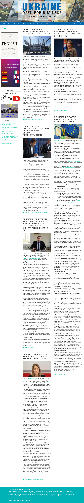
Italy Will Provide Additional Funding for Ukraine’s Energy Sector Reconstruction (36, 130)
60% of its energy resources (68, 167)
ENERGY (29, 119)
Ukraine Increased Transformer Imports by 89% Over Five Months (36, 31)
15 (36, 485)
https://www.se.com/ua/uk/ (60, 372)
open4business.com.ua (14, 500)
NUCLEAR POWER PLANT (33, 479)
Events (23, 23)
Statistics (16, 23)
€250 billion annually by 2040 (73, 161)
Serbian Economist (64, 58)
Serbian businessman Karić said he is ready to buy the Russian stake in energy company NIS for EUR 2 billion (35, 224)
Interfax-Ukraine (25, 500)
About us (39, 23)
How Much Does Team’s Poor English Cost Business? (8, 124)
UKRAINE (46, 212)
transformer (39, 119)
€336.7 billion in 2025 (59, 169)
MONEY (32, 212)
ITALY (29, 212)
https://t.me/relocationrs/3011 (61, 106)
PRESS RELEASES (31, 23)
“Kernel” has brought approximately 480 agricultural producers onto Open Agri (10, 138)
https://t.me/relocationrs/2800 (30, 475)
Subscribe (73, 23)
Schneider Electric (58, 140)
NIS (62, 110)
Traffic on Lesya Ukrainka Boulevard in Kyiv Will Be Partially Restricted (10, 128)
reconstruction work (39, 212)
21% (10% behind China (64, 252)
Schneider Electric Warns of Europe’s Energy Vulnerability (66, 119)
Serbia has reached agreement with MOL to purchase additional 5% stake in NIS (67, 32)
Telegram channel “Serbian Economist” (31, 258)
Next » (40, 485)
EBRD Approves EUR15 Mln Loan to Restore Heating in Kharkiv (9, 132)
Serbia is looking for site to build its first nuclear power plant (35, 356)
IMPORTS (33, 119)
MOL (60, 110)
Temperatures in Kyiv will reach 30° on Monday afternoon (9, 142)
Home (3, 23)
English (80, 23)
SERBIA (65, 110)
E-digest (9, 23)
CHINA (25, 119)
